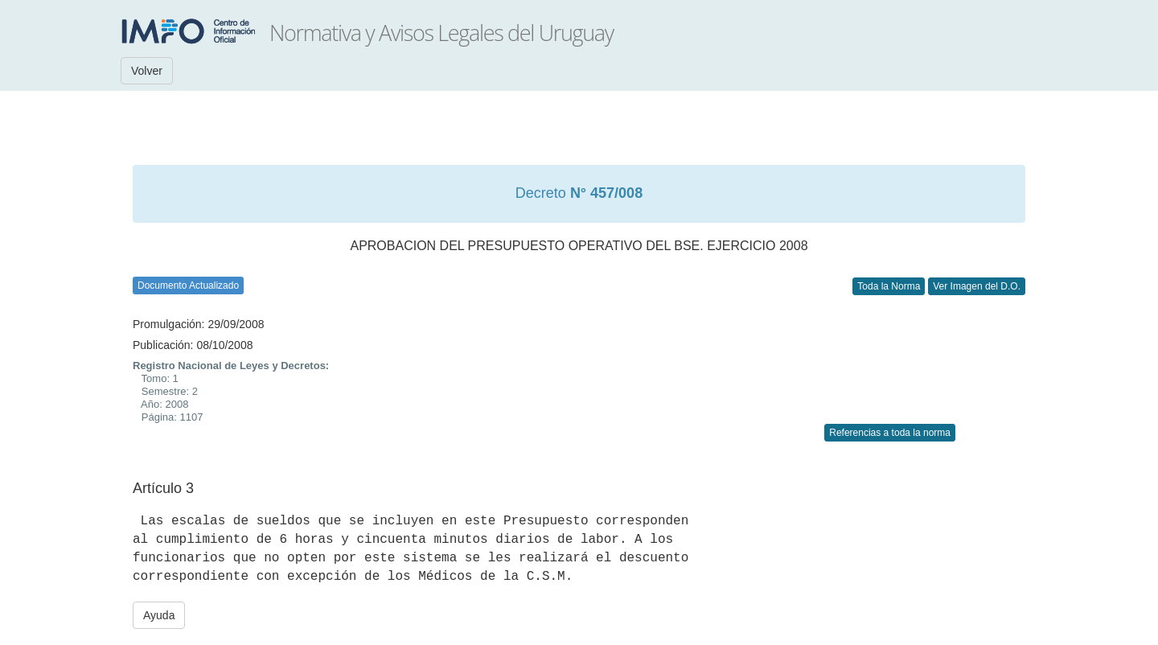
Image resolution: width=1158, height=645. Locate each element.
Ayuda (159, 615)
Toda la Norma (888, 286)
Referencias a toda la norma (890, 432)
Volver (146, 70)
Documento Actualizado (188, 285)
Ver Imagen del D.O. (976, 286)
